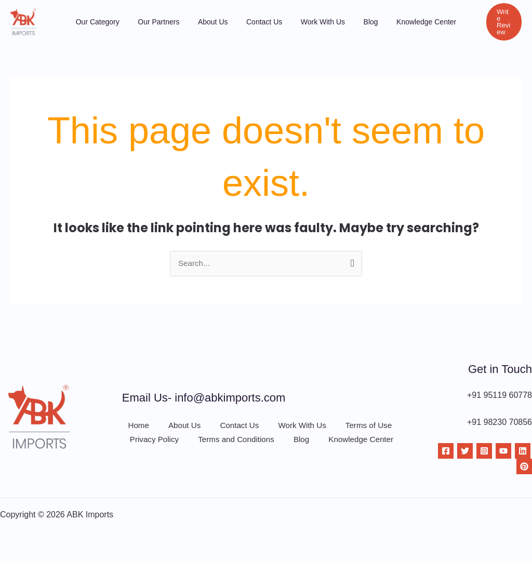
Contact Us (264, 22)
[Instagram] (484, 451)
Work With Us (316, 22)
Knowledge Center (405, 22)
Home (133, 425)
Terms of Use (363, 425)
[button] (492, 22)
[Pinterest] (524, 467)
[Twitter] (465, 451)
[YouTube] (503, 451)
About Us (220, 22)
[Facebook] (446, 451)
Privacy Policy (152, 443)
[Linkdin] (522, 451)
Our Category (118, 22)
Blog (357, 22)
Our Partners (172, 22)
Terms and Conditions (235, 443)
